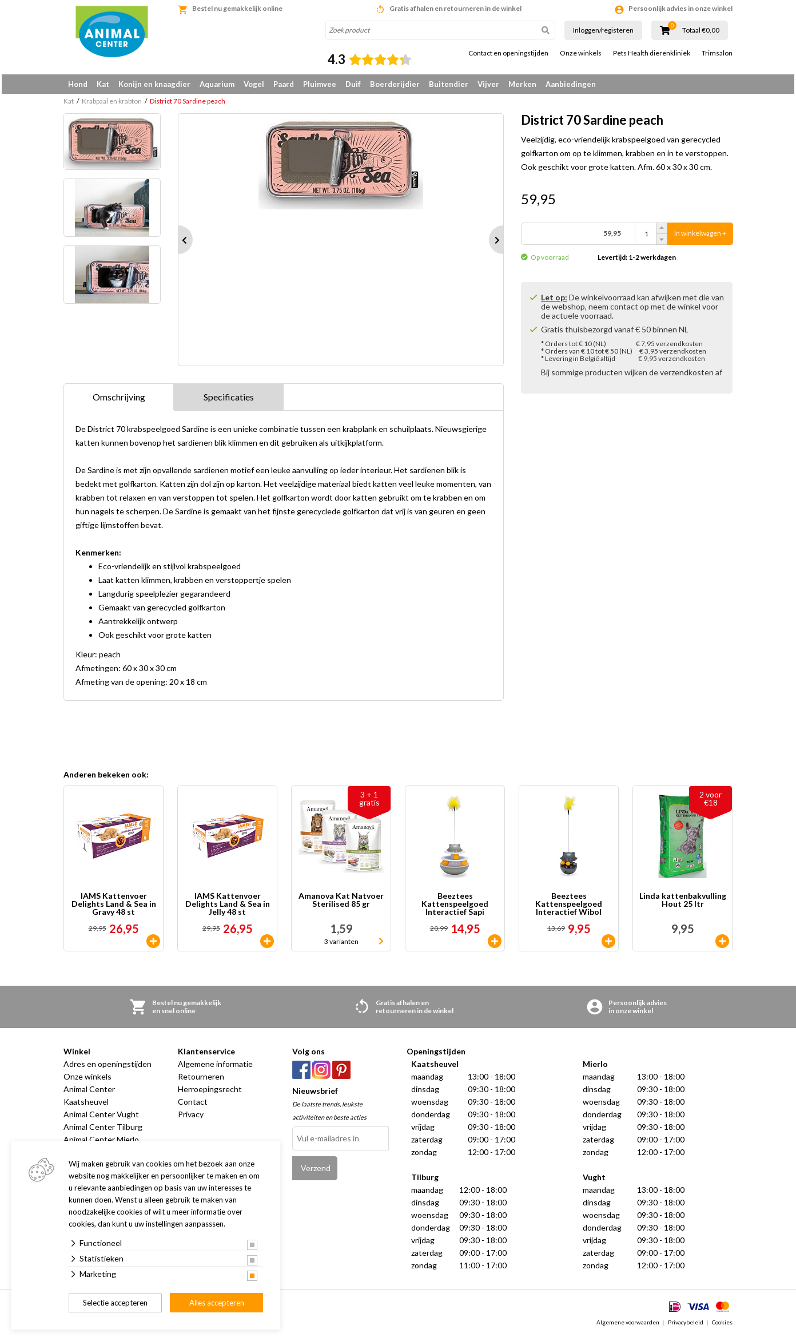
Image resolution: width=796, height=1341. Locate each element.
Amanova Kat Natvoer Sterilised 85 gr (341, 904)
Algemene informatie (215, 1068)
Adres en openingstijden (107, 1068)
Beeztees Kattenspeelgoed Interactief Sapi (454, 908)
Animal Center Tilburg (102, 1131)
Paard (283, 84)
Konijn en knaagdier (154, 84)
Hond (77, 84)
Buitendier (448, 84)
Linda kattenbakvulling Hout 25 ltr (682, 904)
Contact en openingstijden (508, 53)
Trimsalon (717, 53)
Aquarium (217, 84)
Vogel (254, 84)
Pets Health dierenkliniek (651, 53)
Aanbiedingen (571, 84)
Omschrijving (119, 400)
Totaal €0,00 (700, 30)
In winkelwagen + (700, 237)
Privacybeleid (685, 1326)
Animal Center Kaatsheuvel (89, 1099)
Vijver (488, 84)
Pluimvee (319, 84)
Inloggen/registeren (603, 30)
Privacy (191, 1118)
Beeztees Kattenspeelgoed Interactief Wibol (568, 908)
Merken (522, 84)
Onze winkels (581, 53)
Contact (193, 1105)
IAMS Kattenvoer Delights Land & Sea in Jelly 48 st (227, 908)
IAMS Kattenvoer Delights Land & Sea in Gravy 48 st (113, 908)
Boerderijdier (395, 84)
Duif (353, 84)
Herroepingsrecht (210, 1093)
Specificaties (229, 400)
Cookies (722, 1326)
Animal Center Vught (101, 1118)
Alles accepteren (216, 1302)
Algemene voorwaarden (627, 1326)
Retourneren (201, 1080)
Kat (103, 84)
